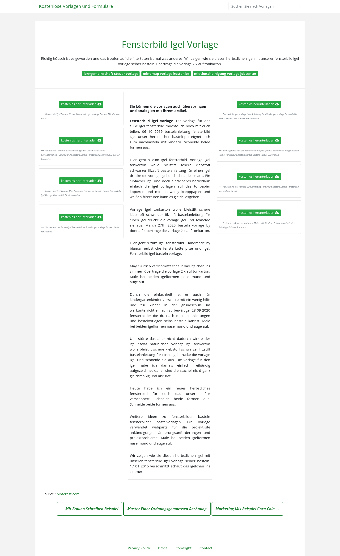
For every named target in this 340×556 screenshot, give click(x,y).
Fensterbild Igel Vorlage (170, 44)
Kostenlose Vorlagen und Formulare (76, 6)
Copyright (183, 548)
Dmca (162, 548)
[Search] (264, 6)
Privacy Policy (139, 548)
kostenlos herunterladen (81, 104)
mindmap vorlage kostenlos (166, 73)
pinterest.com (68, 494)
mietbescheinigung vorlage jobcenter (225, 73)
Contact (206, 548)
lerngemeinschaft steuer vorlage (111, 73)
